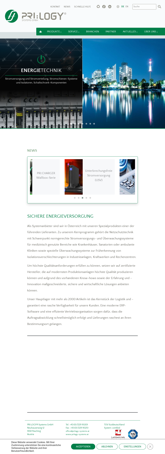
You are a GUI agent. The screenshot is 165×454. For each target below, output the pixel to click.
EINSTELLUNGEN (132, 446)
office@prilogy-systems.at (77, 431)
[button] (75, 197)
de (122, 6)
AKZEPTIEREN (83, 446)
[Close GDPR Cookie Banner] (150, 446)
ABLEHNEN (107, 446)
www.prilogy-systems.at (77, 434)
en (127, 6)
